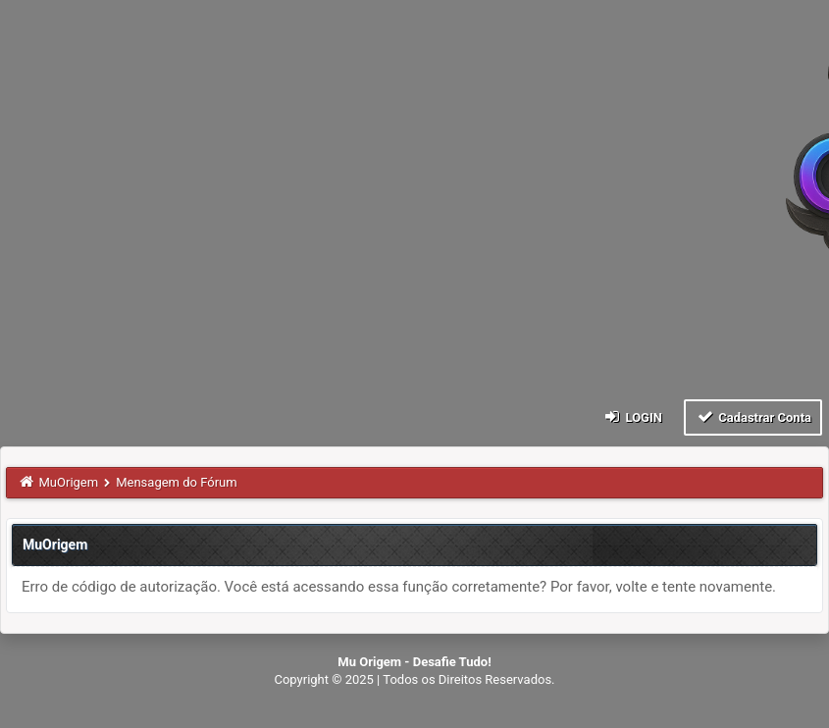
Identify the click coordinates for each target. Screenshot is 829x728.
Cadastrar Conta (753, 416)
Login (632, 416)
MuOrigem (69, 482)
